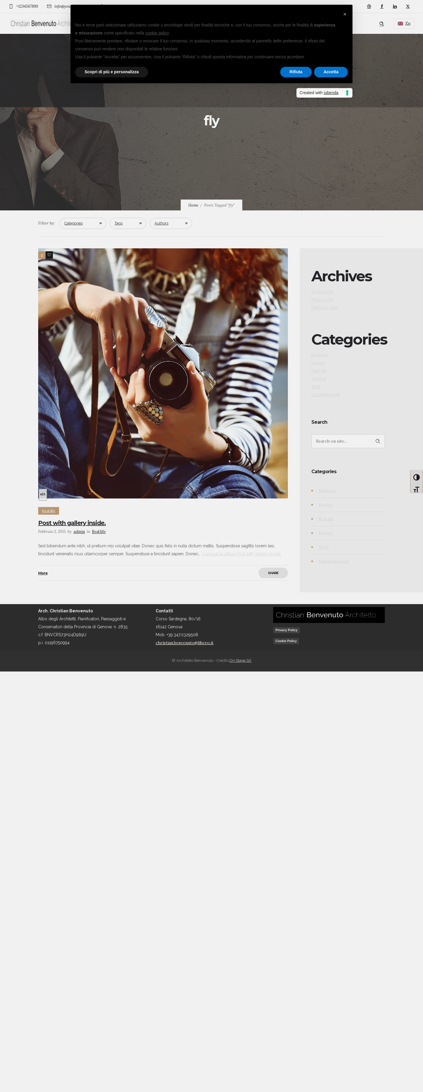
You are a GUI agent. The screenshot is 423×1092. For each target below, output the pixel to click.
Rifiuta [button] (296, 71)
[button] (345, 14)
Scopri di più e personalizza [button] (112, 71)
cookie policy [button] (157, 33)
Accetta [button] (330, 71)
